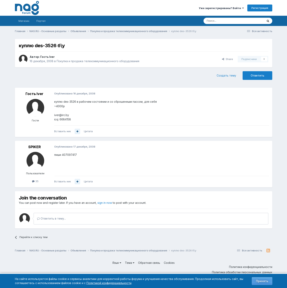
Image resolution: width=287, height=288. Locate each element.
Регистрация (259, 7)
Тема (129, 262)
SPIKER (34, 147)
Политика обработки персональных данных (242, 272)
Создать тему (226, 75)
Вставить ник (62, 131)
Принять (262, 281)
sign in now (104, 202)
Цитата (88, 131)
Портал (41, 20)
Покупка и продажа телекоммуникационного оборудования (98, 61)
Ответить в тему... (51, 218)
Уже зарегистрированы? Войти (221, 8)
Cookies (169, 262)
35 (35, 181)
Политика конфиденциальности (250, 267)
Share (227, 59)
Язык (116, 262)
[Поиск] (223, 21)
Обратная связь (149, 262)
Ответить (257, 75)
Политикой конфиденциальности (108, 283)
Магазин (23, 20)
